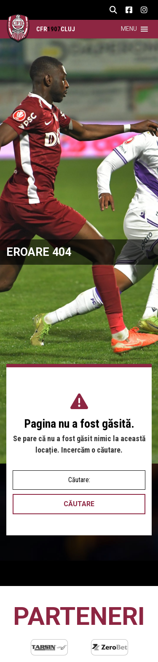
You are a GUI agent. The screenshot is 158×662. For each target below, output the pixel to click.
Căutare (79, 504)
